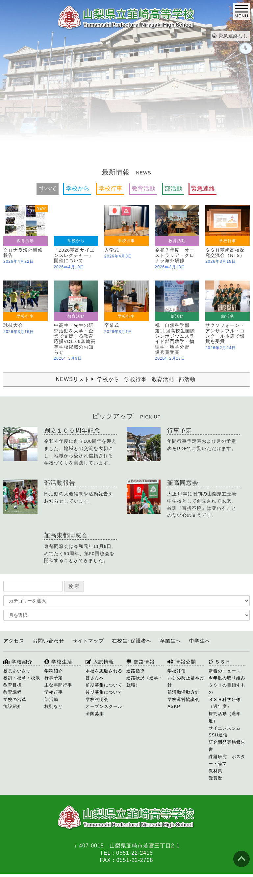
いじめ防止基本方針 (185, 681)
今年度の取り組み (227, 677)
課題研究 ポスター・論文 (227, 760)
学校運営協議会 (183, 699)
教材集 (215, 770)
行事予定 (53, 677)
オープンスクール (104, 706)
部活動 (173, 188)
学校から (77, 188)
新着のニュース (225, 670)
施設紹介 (12, 706)
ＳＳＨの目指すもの (227, 689)
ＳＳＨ (220, 661)
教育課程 (12, 692)
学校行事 (110, 188)
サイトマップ (88, 640)
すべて (48, 188)
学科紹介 (53, 670)
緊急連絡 (203, 188)
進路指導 (135, 670)
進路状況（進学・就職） (144, 681)
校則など (53, 706)
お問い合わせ (48, 640)
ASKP (173, 706)
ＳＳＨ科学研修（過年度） (225, 703)
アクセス (13, 640)
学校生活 (58, 661)
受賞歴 (215, 778)
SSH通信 (218, 734)
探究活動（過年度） (225, 717)
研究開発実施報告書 (227, 746)
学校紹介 (18, 661)
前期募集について (104, 685)
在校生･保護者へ (132, 640)
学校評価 (176, 670)
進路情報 (140, 661)
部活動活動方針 (183, 692)
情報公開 (181, 661)
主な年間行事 (58, 685)
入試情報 (100, 661)
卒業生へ (170, 640)
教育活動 (143, 188)
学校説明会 (97, 699)
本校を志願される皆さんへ (104, 674)
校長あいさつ (17, 670)
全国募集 (95, 713)
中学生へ (199, 640)
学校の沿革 (14, 699)
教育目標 (12, 685)
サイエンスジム (225, 728)
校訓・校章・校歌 (21, 677)
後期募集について (104, 692)
